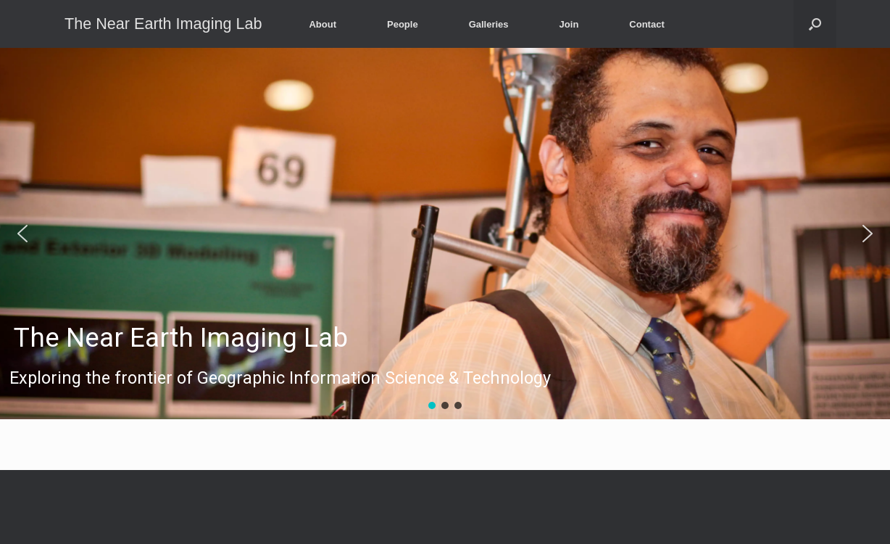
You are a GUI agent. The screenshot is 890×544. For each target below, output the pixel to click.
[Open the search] (815, 24)
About (322, 24)
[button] (445, 233)
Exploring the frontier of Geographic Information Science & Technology (280, 378)
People (402, 24)
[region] (445, 233)
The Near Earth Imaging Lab (181, 338)
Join (569, 24)
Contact (646, 24)
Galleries (489, 24)
